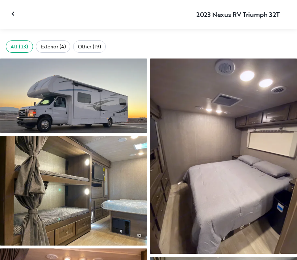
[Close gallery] (14, 14)
